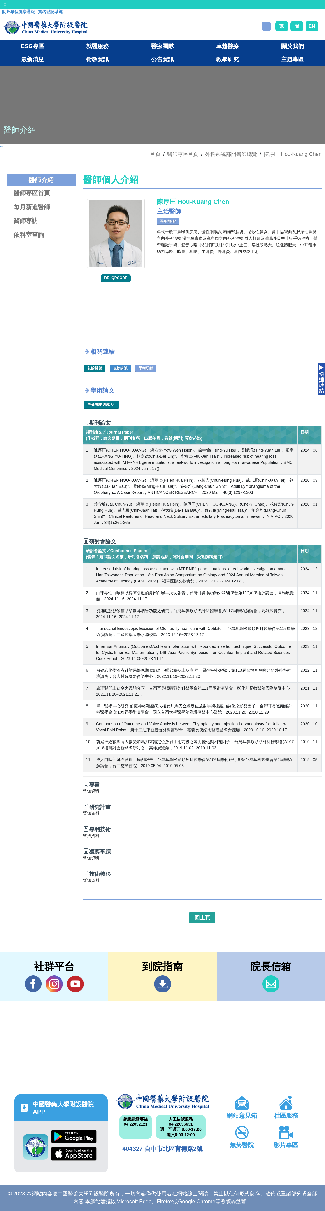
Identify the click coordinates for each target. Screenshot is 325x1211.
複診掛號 (120, 368)
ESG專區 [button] (32, 46)
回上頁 (202, 918)
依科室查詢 (29, 234)
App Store (74, 1154)
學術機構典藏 (101, 404)
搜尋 (266, 26)
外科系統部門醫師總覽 (231, 154)
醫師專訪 (26, 220)
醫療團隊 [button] (162, 46)
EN (312, 26)
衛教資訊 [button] (97, 59)
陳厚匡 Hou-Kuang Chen (293, 154)
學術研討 (146, 368)
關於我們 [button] (292, 46)
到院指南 (162, 983)
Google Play (74, 1136)
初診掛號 (95, 368)
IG (54, 983)
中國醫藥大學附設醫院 (162, 1101)
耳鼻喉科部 (168, 221)
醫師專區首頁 (32, 192)
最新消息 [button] (32, 59)
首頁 (155, 154)
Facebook (33, 983)
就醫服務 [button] (97, 46)
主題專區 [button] (292, 59)
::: (5, 4)
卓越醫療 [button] (227, 46)
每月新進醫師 (32, 206)
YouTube (75, 983)
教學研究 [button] (227, 59)
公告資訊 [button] (162, 59)
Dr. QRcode (115, 278)
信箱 (270, 983)
